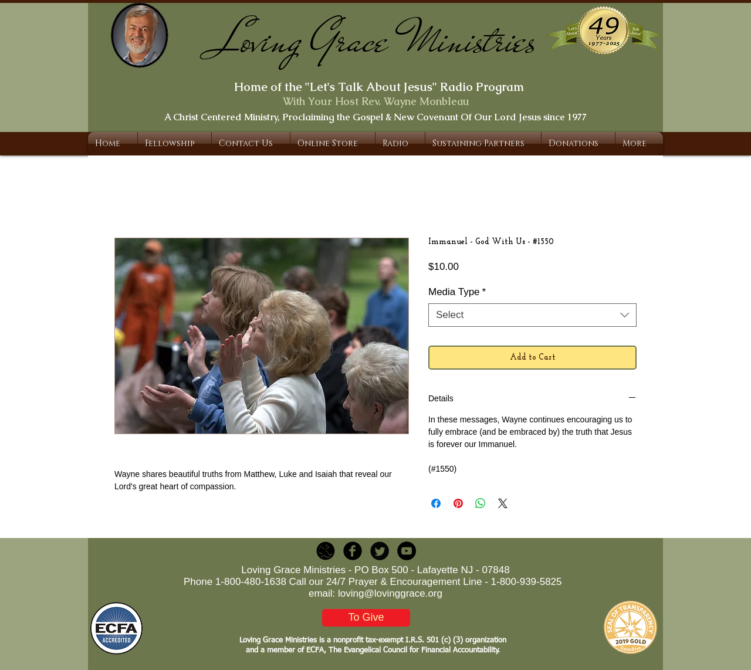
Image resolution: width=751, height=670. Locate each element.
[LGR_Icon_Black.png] (325, 551)
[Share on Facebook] (436, 503)
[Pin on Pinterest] (458, 503)
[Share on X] (503, 503)
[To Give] (366, 618)
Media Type (457, 291)
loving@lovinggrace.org (390, 593)
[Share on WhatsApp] (480, 503)
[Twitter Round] (379, 551)
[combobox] (532, 315)
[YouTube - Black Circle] (406, 551)
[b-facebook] (352, 551)
